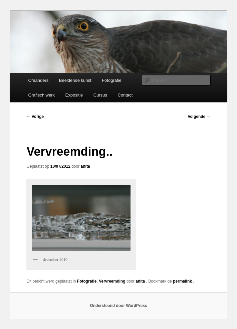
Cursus (100, 95)
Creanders (38, 80)
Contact (125, 95)
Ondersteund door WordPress (118, 305)
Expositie (74, 95)
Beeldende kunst (75, 80)
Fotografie (112, 80)
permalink (183, 281)
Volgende (199, 116)
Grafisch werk (41, 95)
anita (85, 166)
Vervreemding (112, 281)
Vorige (35, 116)
